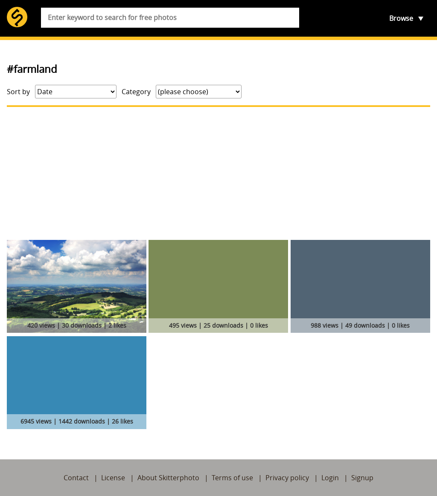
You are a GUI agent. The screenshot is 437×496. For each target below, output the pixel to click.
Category (136, 91)
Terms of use (232, 477)
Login (330, 477)
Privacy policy (287, 477)
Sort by (18, 91)
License (113, 477)
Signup (362, 477)
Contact (76, 477)
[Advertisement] (218, 173)
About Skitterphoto (168, 477)
